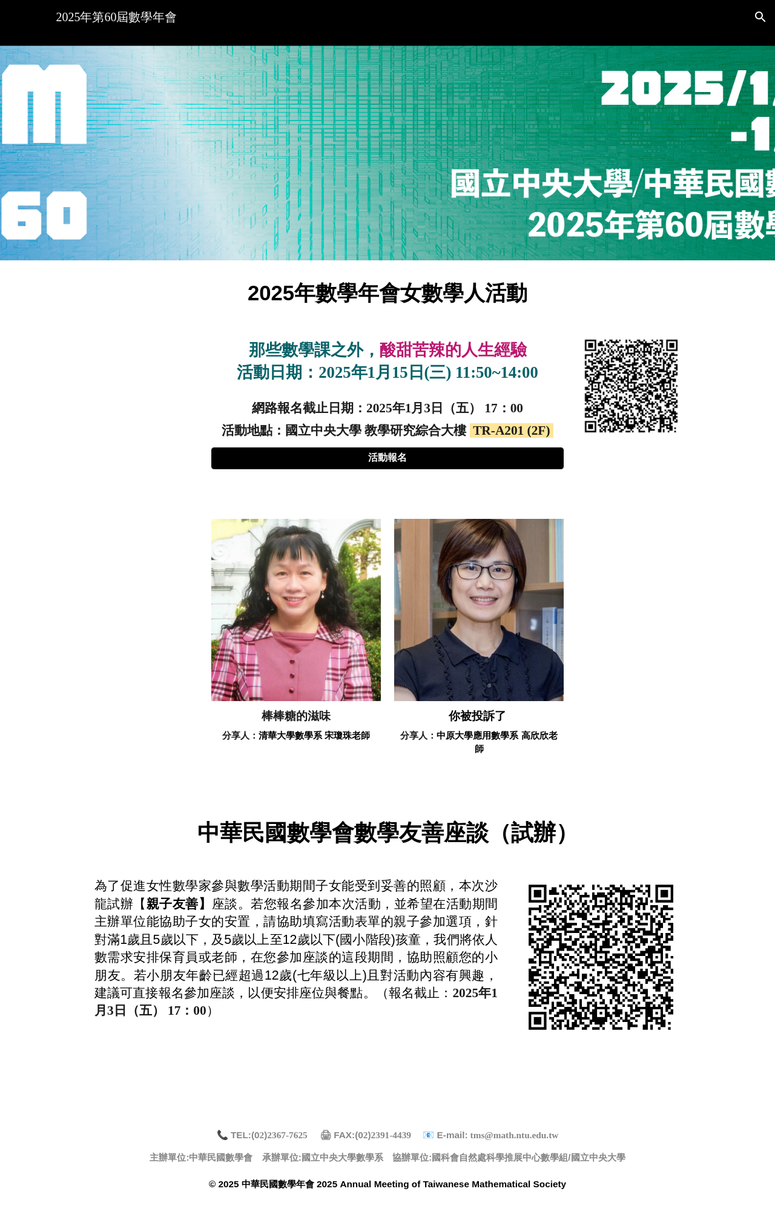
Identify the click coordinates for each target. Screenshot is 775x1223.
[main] (387, 291)
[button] (760, 16)
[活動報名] (387, 458)
